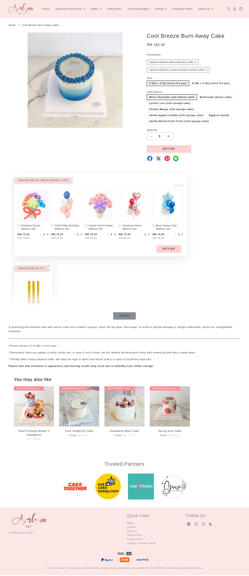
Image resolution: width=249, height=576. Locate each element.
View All (179, 186)
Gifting (161, 9)
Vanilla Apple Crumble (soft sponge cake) (176, 116)
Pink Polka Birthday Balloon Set (65, 228)
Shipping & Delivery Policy (141, 544)
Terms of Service (56, 569)
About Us (205, 9)
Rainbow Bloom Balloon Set (29, 228)
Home (45, 9)
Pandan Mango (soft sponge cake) (171, 110)
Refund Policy (134, 536)
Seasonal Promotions (70, 9)
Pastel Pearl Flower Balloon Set (99, 228)
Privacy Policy (134, 540)
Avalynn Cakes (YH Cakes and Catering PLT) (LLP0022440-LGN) (137, 569)
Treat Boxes (114, 9)
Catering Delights (138, 9)
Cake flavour (155, 93)
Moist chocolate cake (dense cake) (172, 98)
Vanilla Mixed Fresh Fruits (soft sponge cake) (179, 122)
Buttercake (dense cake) (216, 98)
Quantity (152, 131)
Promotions (154, 55)
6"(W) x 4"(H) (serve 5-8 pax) (211, 84)
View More (124, 316)
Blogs (130, 524)
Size (149, 79)
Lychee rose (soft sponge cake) (169, 104)
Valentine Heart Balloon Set (130, 228)
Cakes (96, 9)
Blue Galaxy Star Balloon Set (165, 228)
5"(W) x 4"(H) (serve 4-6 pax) (168, 84)
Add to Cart (169, 249)
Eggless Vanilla (219, 116)
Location (131, 528)
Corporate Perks (182, 9)
